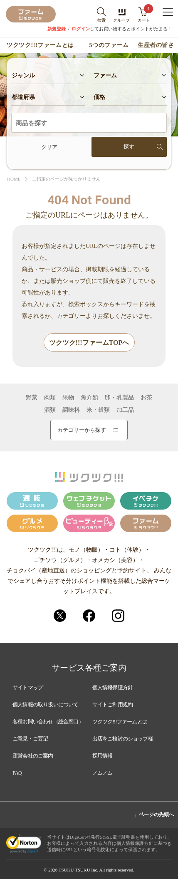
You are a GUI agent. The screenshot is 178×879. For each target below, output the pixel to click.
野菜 (31, 398)
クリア (49, 147)
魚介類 (89, 398)
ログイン (81, 29)
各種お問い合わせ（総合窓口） (48, 721)
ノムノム (102, 773)
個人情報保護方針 (112, 687)
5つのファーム (109, 45)
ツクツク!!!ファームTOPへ (89, 342)
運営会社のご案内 (32, 756)
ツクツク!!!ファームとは (40, 45)
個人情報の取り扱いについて (45, 704)
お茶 (146, 398)
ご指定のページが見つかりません (66, 179)
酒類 (50, 410)
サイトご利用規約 (112, 704)
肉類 (50, 398)
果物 (68, 398)
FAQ (17, 773)
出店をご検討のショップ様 (122, 738)
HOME (13, 179)
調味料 (71, 410)
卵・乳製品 (119, 398)
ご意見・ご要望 (30, 738)
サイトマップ (27, 687)
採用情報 (102, 756)
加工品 (125, 410)
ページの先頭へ (154, 813)
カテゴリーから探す (87, 430)
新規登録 (56, 29)
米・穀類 (98, 410)
